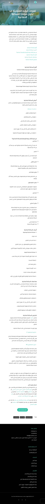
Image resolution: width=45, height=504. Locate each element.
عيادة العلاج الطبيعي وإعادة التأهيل (29, 487)
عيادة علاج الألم (33, 482)
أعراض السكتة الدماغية (31, 50)
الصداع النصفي (15, 390)
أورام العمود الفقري (27, 390)
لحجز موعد (15, 402)
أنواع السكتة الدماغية (32, 48)
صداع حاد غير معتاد (31, 109)
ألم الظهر (30, 392)
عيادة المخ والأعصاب (32, 476)
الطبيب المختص (33, 404)
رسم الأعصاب (34, 463)
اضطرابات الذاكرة (20, 392)
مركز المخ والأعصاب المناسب (24, 396)
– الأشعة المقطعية (31, 332)
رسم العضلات (34, 466)
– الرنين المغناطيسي (31, 345)
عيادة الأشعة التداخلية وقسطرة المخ (28, 479)
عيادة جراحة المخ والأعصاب (31, 474)
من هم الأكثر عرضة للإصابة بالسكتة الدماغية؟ (26, 52)
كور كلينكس (16, 417)
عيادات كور (22, 417)
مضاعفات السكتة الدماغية (31, 57)
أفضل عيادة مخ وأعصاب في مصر (21, 400)
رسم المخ (35, 460)
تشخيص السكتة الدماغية (31, 59)
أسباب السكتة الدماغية (32, 55)
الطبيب (31, 318)
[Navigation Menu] (9, 2)
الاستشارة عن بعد (33, 450)
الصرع (20, 390)
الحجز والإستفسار (33, 452)
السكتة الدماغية (29, 417)
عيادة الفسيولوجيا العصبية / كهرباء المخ (28, 485)
